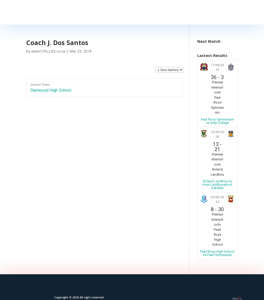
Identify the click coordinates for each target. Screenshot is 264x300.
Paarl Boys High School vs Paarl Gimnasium (217, 253)
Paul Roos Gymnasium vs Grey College (217, 121)
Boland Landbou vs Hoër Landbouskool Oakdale (217, 184)
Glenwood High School (50, 90)
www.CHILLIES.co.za (48, 51)
